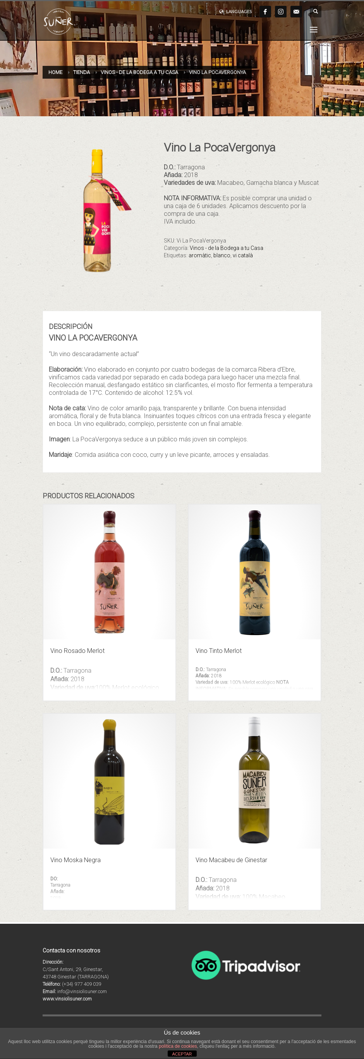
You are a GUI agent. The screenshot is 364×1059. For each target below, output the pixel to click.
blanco (221, 255)
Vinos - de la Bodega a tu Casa (226, 248)
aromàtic (200, 255)
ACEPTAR (182, 1054)
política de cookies (178, 1046)
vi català (243, 255)
